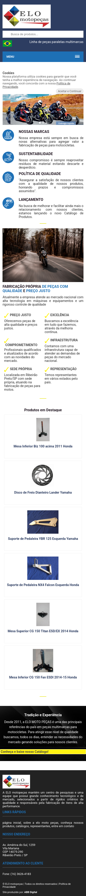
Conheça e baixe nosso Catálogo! (24, 751)
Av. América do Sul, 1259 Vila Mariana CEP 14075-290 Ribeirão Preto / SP (19, 850)
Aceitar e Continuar (69, 91)
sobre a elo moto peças (40, 822)
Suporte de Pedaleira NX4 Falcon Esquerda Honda (43, 585)
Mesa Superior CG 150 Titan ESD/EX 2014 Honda (43, 631)
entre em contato (62, 826)
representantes (40, 826)
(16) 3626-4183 (21, 874)
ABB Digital (30, 892)
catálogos (22, 826)
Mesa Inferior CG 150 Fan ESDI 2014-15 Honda (43, 677)
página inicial (12, 822)
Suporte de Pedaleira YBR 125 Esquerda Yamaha (43, 539)
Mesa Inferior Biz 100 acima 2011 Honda (43, 446)
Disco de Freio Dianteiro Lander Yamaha (43, 492)
